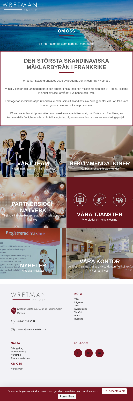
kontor (19, 88)
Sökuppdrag (17, 348)
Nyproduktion (80, 309)
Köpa (78, 294)
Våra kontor (99, 253)
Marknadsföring (18, 351)
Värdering (16, 355)
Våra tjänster (99, 202)
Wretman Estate (32, 80)
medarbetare (40, 88)
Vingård (78, 312)
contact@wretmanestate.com (31, 329)
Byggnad (78, 319)
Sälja (15, 343)
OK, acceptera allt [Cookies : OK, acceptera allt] (114, 391)
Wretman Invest (52, 113)
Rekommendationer (99, 151)
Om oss (16, 363)
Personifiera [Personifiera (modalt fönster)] (67, 396)
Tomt (76, 305)
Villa (76, 299)
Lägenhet (79, 302)
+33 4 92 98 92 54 (26, 321)
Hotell (77, 315)
